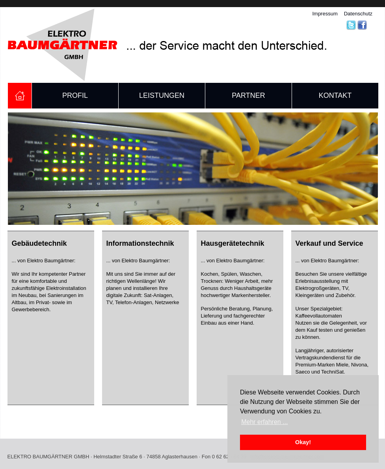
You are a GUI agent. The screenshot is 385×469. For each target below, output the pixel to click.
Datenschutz (358, 14)
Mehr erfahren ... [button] (264, 422)
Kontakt (335, 95)
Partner (248, 95)
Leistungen (161, 95)
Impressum (324, 14)
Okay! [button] (303, 442)
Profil (75, 95)
